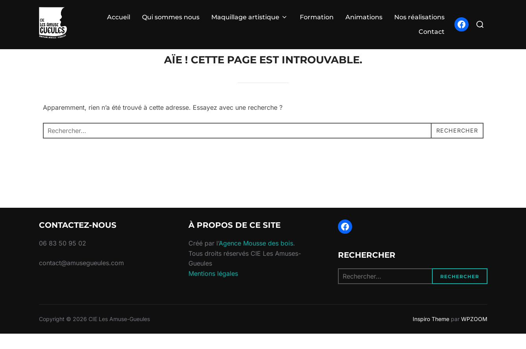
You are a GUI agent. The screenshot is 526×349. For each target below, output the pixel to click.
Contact (432, 31)
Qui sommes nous (170, 17)
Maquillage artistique (249, 17)
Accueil (118, 17)
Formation (317, 17)
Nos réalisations (419, 17)
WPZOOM (474, 334)
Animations (363, 17)
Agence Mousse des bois (256, 258)
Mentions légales (213, 289)
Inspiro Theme (431, 334)
